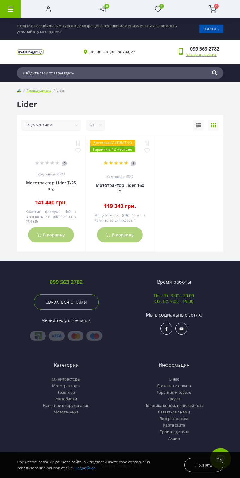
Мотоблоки (66, 398)
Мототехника (66, 412)
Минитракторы (66, 379)
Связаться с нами (66, 302)
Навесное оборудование (66, 405)
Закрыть (211, 28)
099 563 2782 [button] (66, 282)
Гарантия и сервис (174, 392)
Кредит (173, 398)
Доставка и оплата (174, 385)
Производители (174, 431)
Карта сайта (174, 425)
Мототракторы (66, 385)
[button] (111, 51)
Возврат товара (174, 418)
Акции (174, 438)
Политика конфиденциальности (174, 405)
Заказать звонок (201, 54)
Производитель (38, 90)
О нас (174, 379)
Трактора (66, 392)
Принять (203, 465)
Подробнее (85, 468)
